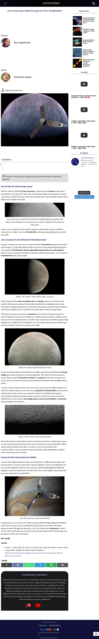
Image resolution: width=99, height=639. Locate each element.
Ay (52, 301)
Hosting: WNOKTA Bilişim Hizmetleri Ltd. (49, 634)
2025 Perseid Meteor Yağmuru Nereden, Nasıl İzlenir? (88, 52)
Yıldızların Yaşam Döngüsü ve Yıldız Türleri (89, 31)
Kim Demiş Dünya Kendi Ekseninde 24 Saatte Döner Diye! (89, 20)
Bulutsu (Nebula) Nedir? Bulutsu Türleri (88, 41)
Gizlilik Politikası (55, 625)
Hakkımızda (42, 625)
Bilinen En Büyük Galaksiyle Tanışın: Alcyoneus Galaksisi (88, 63)
